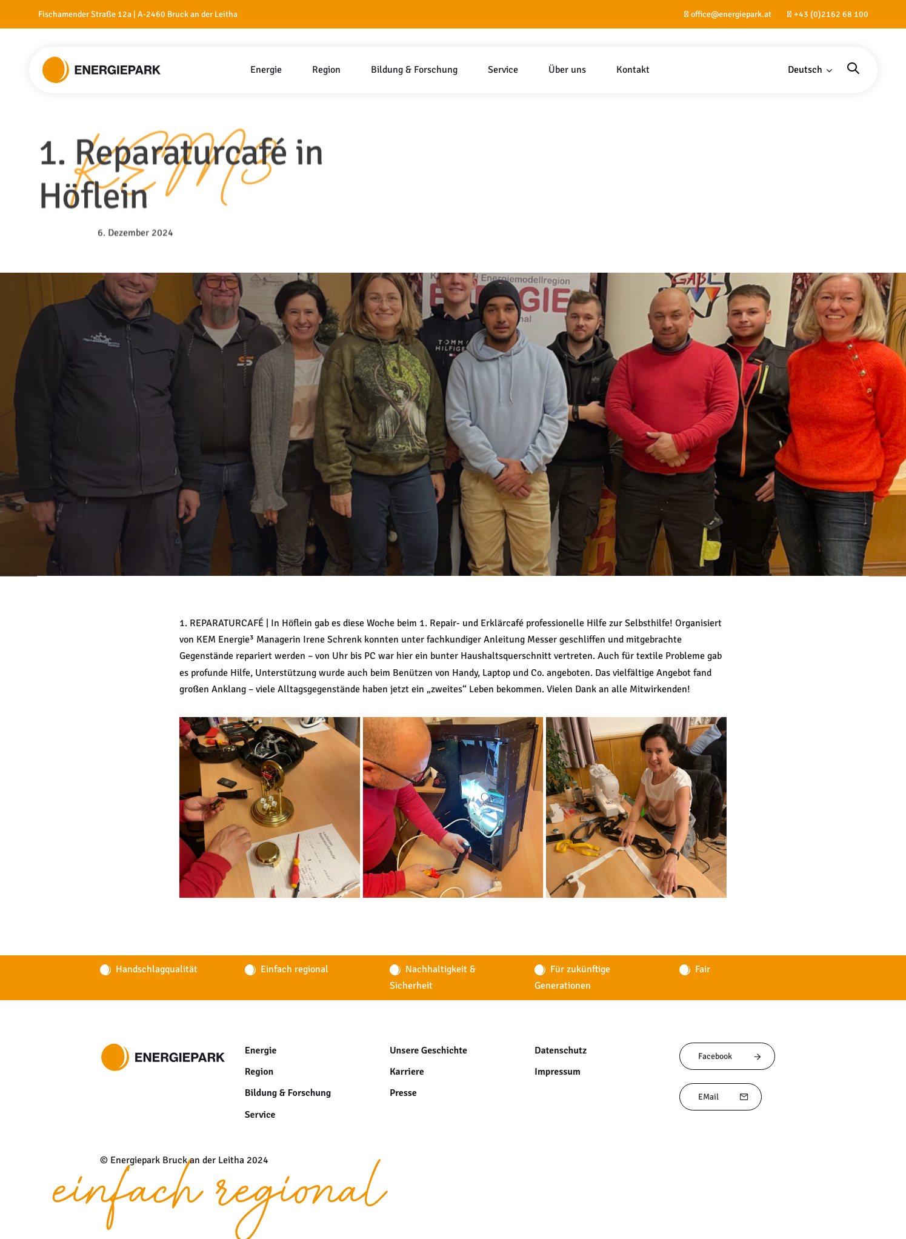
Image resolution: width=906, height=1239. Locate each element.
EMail (723, 1097)
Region (259, 1072)
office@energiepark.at (731, 14)
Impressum (558, 1072)
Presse (403, 1093)
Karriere (407, 1072)
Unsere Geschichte (429, 1050)
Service (260, 1115)
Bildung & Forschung (288, 1093)
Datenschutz (561, 1050)
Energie (260, 1050)
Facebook (730, 1056)
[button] (810, 70)
